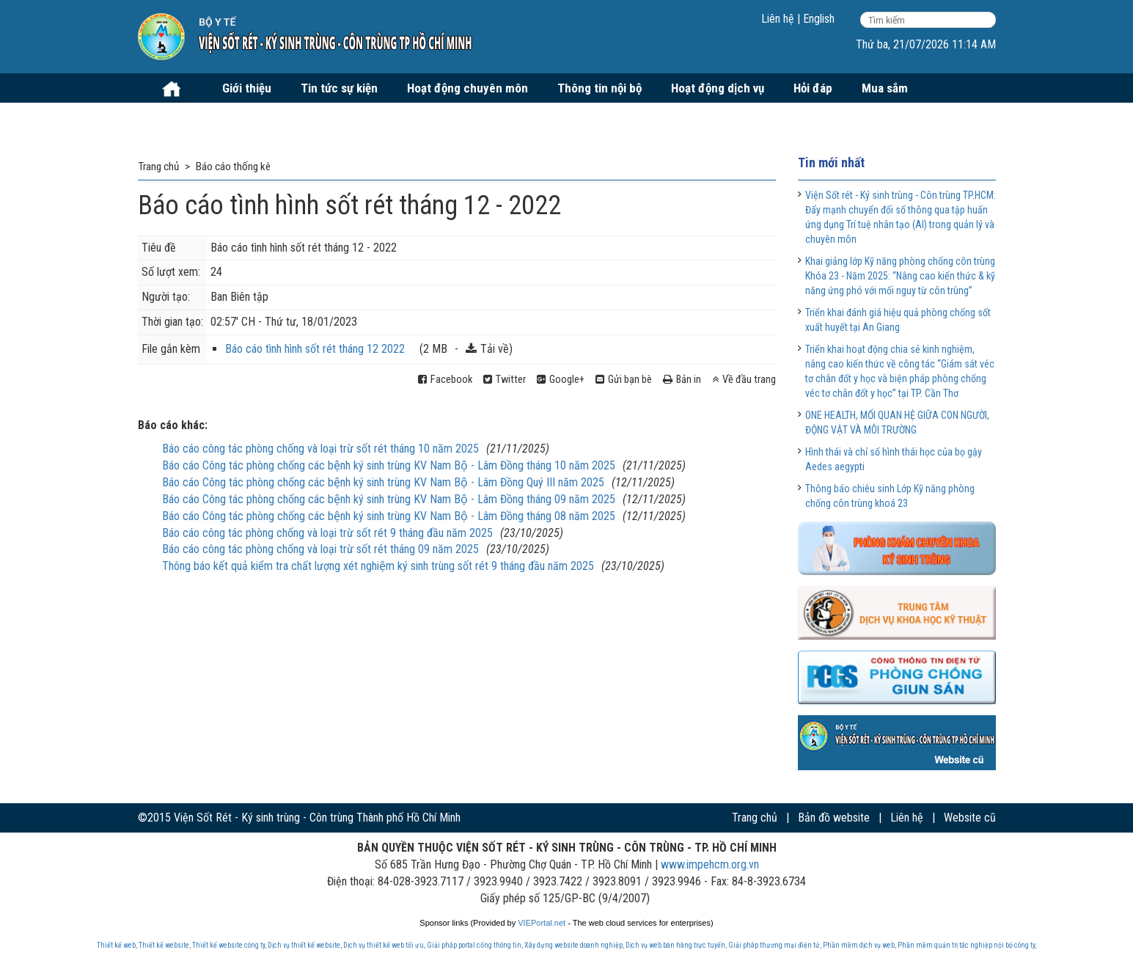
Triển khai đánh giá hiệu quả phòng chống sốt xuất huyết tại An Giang (898, 320)
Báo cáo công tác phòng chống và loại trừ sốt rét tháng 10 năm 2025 (320, 449)
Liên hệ (777, 19)
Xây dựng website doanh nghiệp (573, 945)
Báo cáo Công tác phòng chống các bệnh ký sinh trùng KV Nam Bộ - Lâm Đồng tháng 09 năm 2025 (388, 499)
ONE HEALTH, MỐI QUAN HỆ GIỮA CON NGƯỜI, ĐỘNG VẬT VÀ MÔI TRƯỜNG (897, 422)
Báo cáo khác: (173, 425)
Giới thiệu (246, 88)
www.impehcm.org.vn (710, 864)
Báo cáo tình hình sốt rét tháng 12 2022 (315, 349)
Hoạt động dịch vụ (717, 88)
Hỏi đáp (812, 88)
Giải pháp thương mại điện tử (774, 945)
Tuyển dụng (183, 117)
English (819, 19)
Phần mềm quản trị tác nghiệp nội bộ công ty (966, 945)
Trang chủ (754, 817)
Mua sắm (885, 88)
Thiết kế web (116, 945)
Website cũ (970, 817)
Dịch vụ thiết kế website (304, 945)
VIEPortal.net (541, 922)
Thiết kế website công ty (228, 945)
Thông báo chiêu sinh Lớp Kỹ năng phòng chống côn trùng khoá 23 (890, 496)
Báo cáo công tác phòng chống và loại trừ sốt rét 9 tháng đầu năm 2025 (327, 533)
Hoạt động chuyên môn (467, 88)
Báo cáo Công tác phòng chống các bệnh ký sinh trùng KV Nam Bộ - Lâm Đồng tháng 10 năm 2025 (388, 465)
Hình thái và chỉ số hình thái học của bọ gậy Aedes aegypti (893, 459)
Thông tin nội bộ (599, 88)
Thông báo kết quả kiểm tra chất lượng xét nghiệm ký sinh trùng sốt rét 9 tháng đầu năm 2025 (378, 566)
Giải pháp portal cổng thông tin (474, 945)
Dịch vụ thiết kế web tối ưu (383, 945)
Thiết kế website (164, 945)
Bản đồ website (834, 817)
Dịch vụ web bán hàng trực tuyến (675, 945)
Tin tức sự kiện (339, 88)
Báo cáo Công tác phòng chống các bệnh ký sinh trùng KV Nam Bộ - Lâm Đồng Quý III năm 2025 (383, 482)
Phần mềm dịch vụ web (859, 945)
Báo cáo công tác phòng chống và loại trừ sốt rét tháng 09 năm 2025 (320, 549)
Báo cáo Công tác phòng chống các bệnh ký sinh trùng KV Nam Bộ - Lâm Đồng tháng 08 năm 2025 (388, 516)
